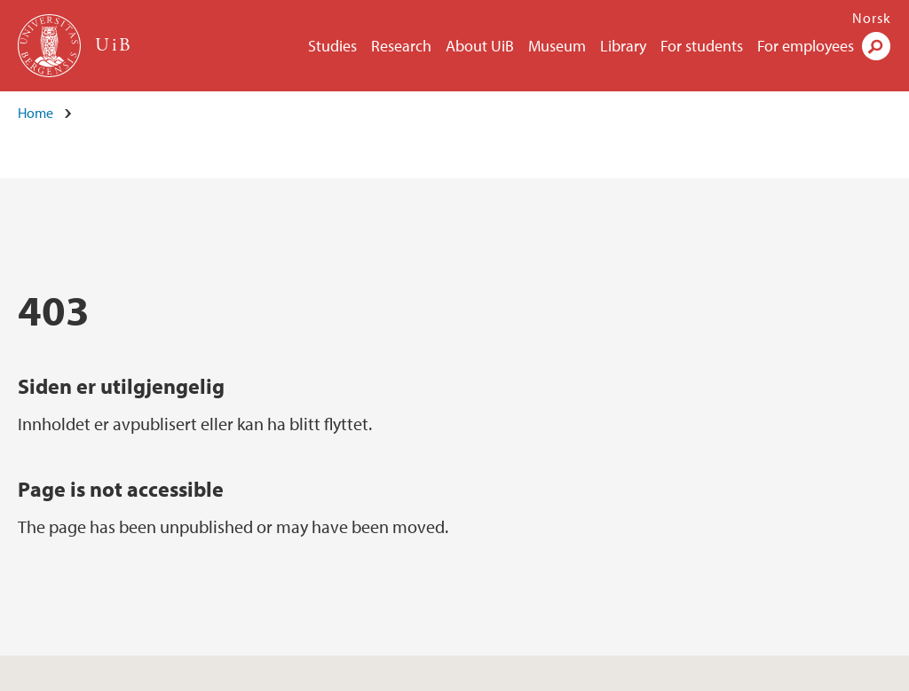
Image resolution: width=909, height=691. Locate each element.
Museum (557, 45)
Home (35, 113)
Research (401, 45)
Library (623, 45)
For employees (805, 45)
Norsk (871, 18)
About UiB (480, 45)
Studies (332, 45)
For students (701, 45)
